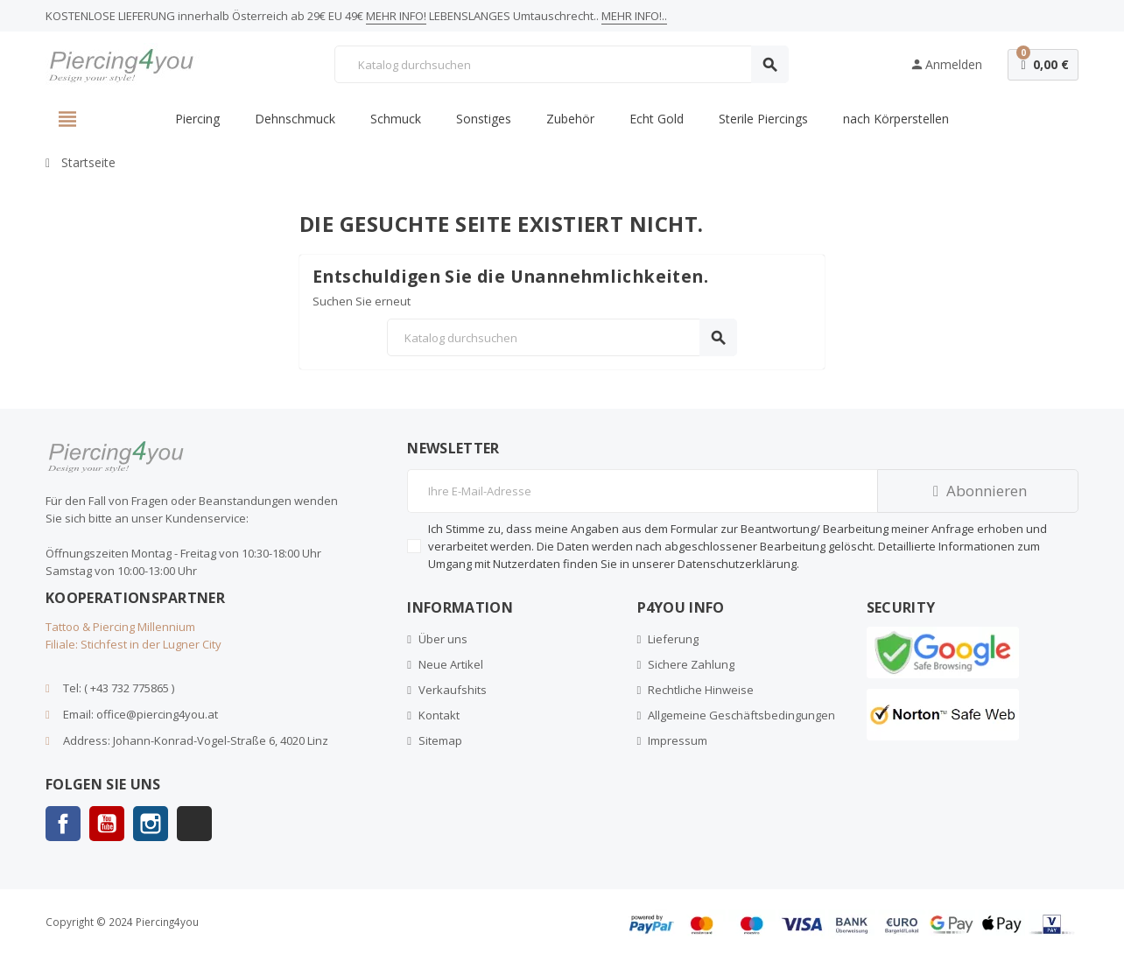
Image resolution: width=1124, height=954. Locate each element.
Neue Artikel (450, 664)
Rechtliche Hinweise (701, 690)
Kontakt (439, 715)
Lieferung (673, 639)
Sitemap (440, 740)
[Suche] (561, 64)
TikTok (194, 823)
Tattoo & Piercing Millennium (120, 627)
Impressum (677, 740)
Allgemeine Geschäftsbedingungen (741, 715)
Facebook (63, 823)
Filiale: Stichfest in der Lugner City (133, 644)
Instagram (150, 823)
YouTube (106, 823)
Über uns (442, 639)
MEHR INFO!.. (634, 16)
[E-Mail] (642, 491)
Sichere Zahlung (691, 664)
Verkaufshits (452, 690)
